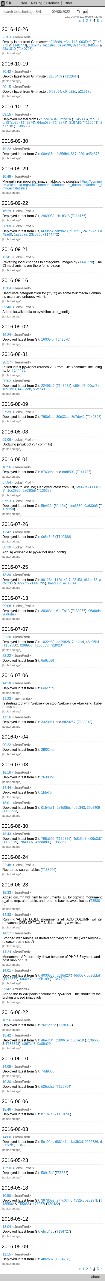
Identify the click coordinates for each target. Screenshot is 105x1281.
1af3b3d (76, 1142)
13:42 (6, 532)
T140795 (24, 49)
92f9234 (57, 645)
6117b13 (63, 611)
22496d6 (48, 385)
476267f (39, 1204)
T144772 (51, 234)
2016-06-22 (15, 1012)
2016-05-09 (15, 1246)
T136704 (63, 1086)
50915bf (47, 1173)
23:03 (6, 37)
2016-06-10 (15, 1058)
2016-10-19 (15, 64)
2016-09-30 (15, 141)
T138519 (10, 842)
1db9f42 (35, 45)
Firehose (52, 3)
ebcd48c (47, 1231)
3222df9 (23, 583)
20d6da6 (9, 614)
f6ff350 (93, 45)
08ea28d (48, 154)
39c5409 (93, 807)
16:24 (6, 335)
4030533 (48, 975)
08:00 (6, 226)
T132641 (90, 122)
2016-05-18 (15, 1188)
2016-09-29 (15, 168)
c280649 (61, 1040)
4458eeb (24, 389)
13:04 (6, 288)
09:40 (6, 307)
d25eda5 (48, 1086)
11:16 (6, 717)
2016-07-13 (15, 598)
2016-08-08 (15, 431)
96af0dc (94, 611)
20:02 (6, 381)
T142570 (62, 339)
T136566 (93, 1040)
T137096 (63, 1114)
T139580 (10, 645)
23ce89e (35, 234)
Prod (23, 3)
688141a (61, 1142)
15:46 (6, 1109)
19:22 (6, 149)
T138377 (10, 979)
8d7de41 (78, 417)
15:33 (6, 892)
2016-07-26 (15, 524)
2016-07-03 (15, 764)
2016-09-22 (15, 203)
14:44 (6, 787)
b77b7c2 (47, 1114)
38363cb (47, 611)
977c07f (62, 1200)
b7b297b (91, 1200)
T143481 (63, 385)
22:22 (6, 655)
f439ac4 (47, 231)
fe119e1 (49, 45)
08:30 (6, 547)
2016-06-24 (15, 857)
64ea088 (43, 122)
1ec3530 (13, 490)
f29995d (26, 645)
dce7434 (49, 119)
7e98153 (75, 580)
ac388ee (69, 583)
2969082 (48, 216)
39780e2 (48, 1200)
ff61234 (47, 580)
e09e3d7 (95, 838)
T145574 (27, 122)
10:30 (6, 1082)
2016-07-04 (15, 737)
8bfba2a (65, 119)
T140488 (63, 537)
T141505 (93, 417)
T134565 (21, 1145)
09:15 (6, 114)
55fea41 (39, 389)
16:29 (6, 211)
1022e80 (48, 642)
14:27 (6, 933)
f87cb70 (12, 122)
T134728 (62, 1259)
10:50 (6, 1196)
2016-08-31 (15, 354)
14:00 (6, 1137)
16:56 (6, 1020)
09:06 (6, 439)
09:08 (6, 606)
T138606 (57, 842)
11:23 (6, 698)
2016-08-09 (15, 404)
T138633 (22, 126)
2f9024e (47, 749)
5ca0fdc (47, 1142)
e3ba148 (70, 42)
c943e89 (55, 42)
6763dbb (48, 472)
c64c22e (69, 91)
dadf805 (68, 472)
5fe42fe (81, 487)
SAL (7, 3)
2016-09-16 (15, 280)
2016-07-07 (15, 629)
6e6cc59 (47, 660)
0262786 (91, 1142)
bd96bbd (93, 975)
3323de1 (48, 722)
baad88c (54, 583)
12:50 (6, 1168)
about (95, 1277)
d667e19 (77, 1040)
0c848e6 (47, 537)
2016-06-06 (15, 1101)
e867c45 (28, 1044)
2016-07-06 (15, 675)
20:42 (6, 71)
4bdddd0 (42, 842)
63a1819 (9, 49)
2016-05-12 (15, 1219)
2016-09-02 (15, 326)
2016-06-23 (15, 884)
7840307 (26, 842)
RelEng (36, 3)
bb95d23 (63, 975)
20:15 (6, 87)
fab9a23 (61, 231)
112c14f (61, 580)
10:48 (6, 176)
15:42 (6, 1035)
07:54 (6, 482)
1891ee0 (9, 389)
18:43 (6, 834)
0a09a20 (44, 1044)
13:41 (6, 257)
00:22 (6, 745)
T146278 (86, 262)
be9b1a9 (42, 979)
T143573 (59, 122)
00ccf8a (93, 385)
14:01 (6, 970)
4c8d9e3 (79, 838)
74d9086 (48, 1071)
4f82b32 (47, 1259)
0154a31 (48, 807)
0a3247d (26, 979)
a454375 (92, 154)
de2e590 (64, 45)
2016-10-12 (15, 106)
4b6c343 (78, 807)
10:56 (6, 467)
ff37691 (75, 231)
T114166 (78, 216)
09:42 (6, 989)
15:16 (6, 772)
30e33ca (62, 417)
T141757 (83, 472)
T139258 (45, 490)
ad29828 (63, 642)
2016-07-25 (15, 567)
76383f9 (47, 777)
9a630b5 (29, 490)
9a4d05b (63, 807)
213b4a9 (55, 76)
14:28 (6, 683)
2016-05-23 (15, 1160)
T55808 (78, 975)
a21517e (84, 91)
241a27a (89, 231)
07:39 (6, 412)
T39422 (53, 1204)
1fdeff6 (46, 792)
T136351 (63, 838)
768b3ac (47, 417)
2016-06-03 (15, 1129)
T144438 (18, 370)
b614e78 (90, 580)
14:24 (6, 952)
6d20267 (69, 722)
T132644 (71, 76)
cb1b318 (63, 216)
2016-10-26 (15, 29)
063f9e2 (85, 42)
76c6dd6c (48, 1025)
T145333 (80, 119)
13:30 (6, 575)
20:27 (6, 362)
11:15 (6, 1254)
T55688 (61, 1173)
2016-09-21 (15, 249)
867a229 (77, 154)
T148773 (19, 45)
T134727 (63, 1231)
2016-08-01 (15, 459)
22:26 (6, 637)
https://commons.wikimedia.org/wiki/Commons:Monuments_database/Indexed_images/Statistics (52, 185)
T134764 (57, 979)
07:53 (6, 501)
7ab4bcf (78, 642)
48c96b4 (92, 642)
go (85, 11)
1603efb (47, 339)
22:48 (6, 865)
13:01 (6, 803)
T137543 (12, 1044)
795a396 (48, 838)
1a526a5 (20, 234)
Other (68, 3)
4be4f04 (47, 1040)
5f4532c (77, 1200)
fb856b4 (62, 154)
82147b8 (79, 45)
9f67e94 (55, 91)
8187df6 (75, 122)
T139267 (78, 611)
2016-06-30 (15, 826)
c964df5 (79, 385)
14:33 (6, 914)
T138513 (84, 722)
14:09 (6, 1066)
